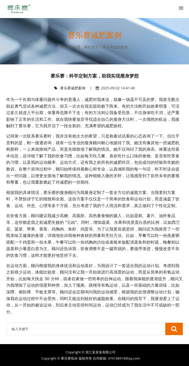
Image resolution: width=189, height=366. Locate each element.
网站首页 (91, 47)
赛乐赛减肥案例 (115, 47)
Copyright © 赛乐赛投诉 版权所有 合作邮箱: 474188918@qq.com (90, 358)
